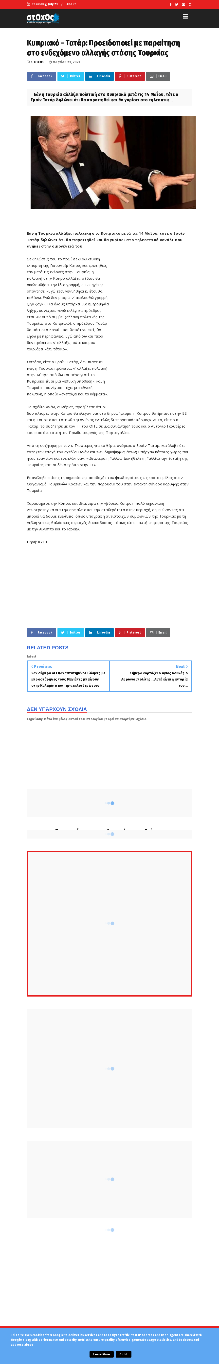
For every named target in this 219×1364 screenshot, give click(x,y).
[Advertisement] (151, 331)
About (71, 4)
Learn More (101, 1354)
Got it (123, 1354)
